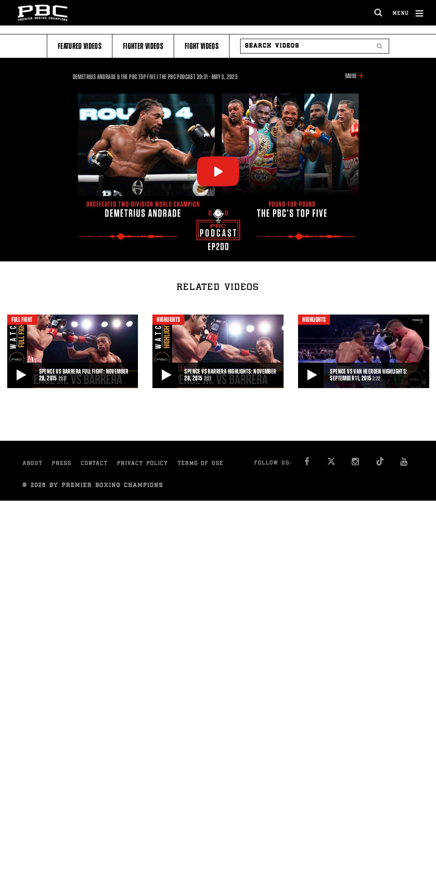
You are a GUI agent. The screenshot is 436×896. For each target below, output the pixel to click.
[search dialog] (378, 12)
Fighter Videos (143, 46)
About (33, 464)
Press (62, 464)
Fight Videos (201, 46)
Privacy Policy (142, 464)
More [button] (351, 76)
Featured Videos (79, 46)
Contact (94, 464)
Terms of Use (201, 464)
